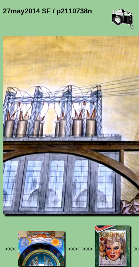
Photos (44, 207)
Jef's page (16, 207)
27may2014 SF (78, 207)
